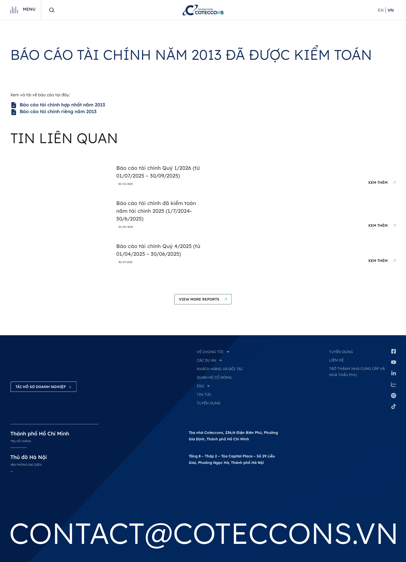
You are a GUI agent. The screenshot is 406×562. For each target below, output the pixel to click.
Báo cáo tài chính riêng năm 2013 (53, 111)
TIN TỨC (204, 394)
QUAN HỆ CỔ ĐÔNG (214, 377)
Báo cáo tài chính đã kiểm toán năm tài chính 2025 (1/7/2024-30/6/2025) (156, 211)
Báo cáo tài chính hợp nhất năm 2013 (57, 105)
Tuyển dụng (341, 351)
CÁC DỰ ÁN (209, 360)
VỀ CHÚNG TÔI (213, 352)
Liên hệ (336, 360)
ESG (203, 386)
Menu (29, 9)
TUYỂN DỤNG (209, 403)
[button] (203, 299)
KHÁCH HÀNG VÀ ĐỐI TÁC (220, 369)
